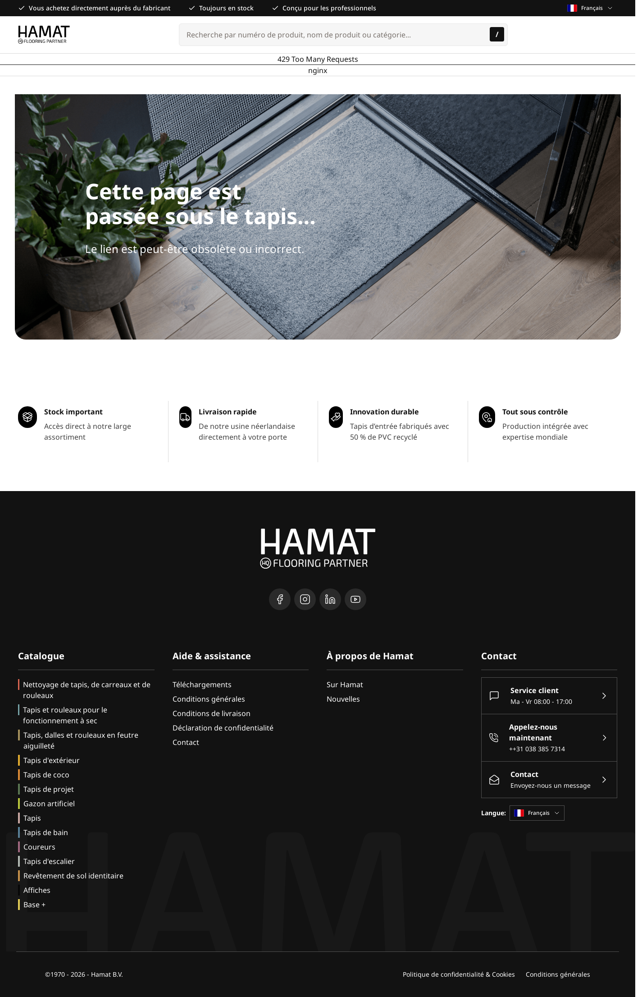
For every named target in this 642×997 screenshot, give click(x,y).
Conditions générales (209, 699)
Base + (34, 905)
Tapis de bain (45, 832)
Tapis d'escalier (49, 861)
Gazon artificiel (49, 804)
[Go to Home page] (44, 35)
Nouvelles (343, 699)
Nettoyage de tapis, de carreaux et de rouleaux (86, 690)
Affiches (36, 890)
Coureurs (39, 847)
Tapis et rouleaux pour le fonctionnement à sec (65, 715)
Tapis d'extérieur (51, 760)
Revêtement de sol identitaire (73, 876)
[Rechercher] (497, 34)
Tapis (32, 818)
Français (590, 8)
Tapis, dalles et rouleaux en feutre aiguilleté (80, 740)
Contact (186, 742)
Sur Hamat (345, 684)
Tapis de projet (48, 789)
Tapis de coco (46, 775)
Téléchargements (202, 684)
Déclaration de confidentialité (223, 728)
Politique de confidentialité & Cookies (459, 974)
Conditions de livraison (211, 713)
